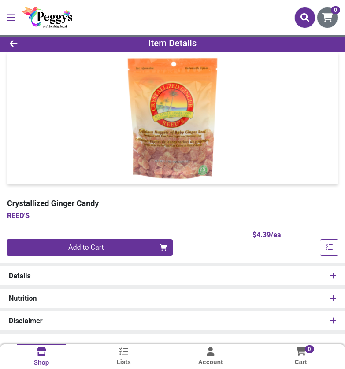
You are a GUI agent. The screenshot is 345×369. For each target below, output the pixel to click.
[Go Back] (48, 43)
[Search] (304, 17)
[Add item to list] (329, 247)
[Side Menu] (11, 17)
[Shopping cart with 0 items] (327, 17)
